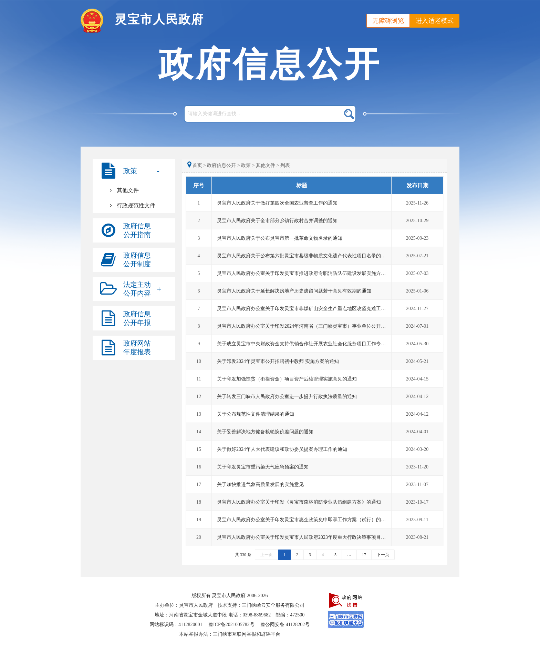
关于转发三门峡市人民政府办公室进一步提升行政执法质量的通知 (287, 396)
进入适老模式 (435, 20)
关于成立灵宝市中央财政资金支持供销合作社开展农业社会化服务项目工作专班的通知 (308, 343)
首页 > (197, 165)
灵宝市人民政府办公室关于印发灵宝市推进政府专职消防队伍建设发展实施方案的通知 (308, 273)
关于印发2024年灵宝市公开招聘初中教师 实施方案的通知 (278, 361)
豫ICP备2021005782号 (231, 624)
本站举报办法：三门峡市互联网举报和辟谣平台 (229, 634)
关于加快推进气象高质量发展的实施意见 (260, 484)
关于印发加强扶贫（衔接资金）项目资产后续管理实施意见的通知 (287, 379)
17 (364, 554)
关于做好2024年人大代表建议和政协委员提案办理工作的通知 (282, 449)
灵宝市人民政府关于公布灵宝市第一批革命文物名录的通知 (279, 238)
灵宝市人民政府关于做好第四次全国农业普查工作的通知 (277, 203)
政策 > (248, 165)
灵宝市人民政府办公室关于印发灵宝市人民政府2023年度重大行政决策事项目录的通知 (308, 537)
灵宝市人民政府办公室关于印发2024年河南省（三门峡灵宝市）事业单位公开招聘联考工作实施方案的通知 (330, 326)
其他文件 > (267, 165)
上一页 (266, 554)
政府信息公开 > (223, 165)
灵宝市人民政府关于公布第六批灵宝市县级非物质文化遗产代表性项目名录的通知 (304, 255)
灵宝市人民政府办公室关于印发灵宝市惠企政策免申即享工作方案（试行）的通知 (304, 519)
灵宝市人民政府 (159, 19)
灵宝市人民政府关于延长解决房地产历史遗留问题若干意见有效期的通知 (294, 291)
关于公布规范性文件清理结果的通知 (255, 414)
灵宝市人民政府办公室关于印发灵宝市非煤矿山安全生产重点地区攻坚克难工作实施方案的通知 (318, 308)
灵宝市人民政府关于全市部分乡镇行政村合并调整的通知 (277, 220)
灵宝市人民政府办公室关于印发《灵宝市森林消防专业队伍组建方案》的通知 (299, 502)
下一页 (383, 554)
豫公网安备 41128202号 (285, 624)
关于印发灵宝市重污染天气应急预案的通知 (263, 466)
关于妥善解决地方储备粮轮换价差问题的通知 (265, 431)
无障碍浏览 (388, 20)
